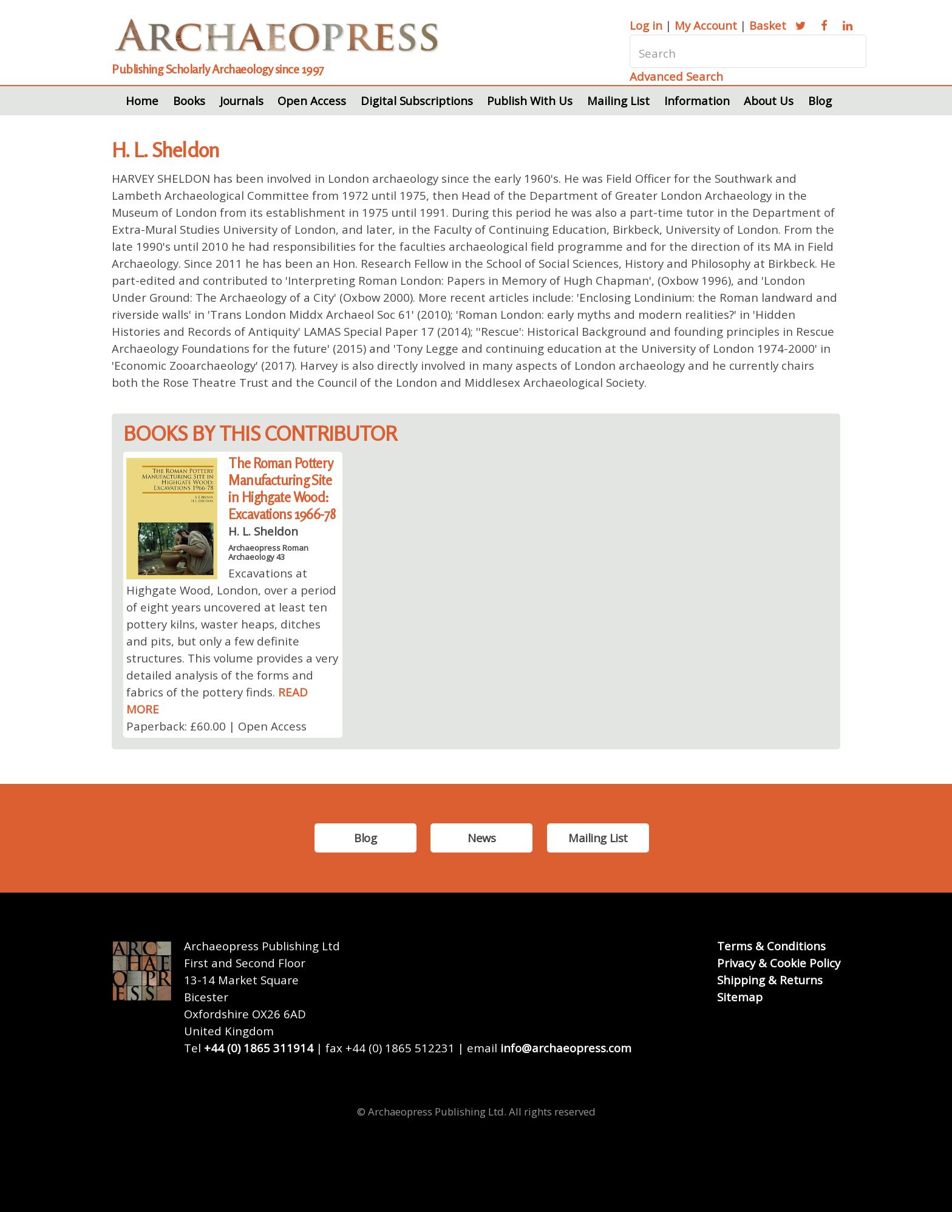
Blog (820, 100)
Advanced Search (676, 76)
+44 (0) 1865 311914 (258, 1047)
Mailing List (618, 100)
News (481, 837)
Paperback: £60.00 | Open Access (216, 726)
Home (142, 100)
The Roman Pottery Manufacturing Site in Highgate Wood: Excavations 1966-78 (281, 488)
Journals (242, 100)
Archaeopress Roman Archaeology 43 (268, 552)
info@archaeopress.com (565, 1047)
